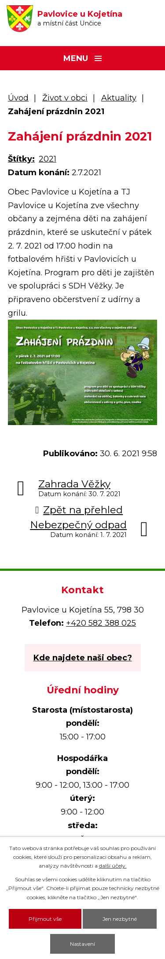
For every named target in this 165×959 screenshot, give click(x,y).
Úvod (18, 98)
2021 (47, 159)
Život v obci (65, 98)
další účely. (113, 865)
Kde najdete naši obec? (82, 658)
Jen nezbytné (120, 919)
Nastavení (82, 944)
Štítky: (21, 159)
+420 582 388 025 (101, 623)
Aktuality (118, 98)
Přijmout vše (45, 919)
